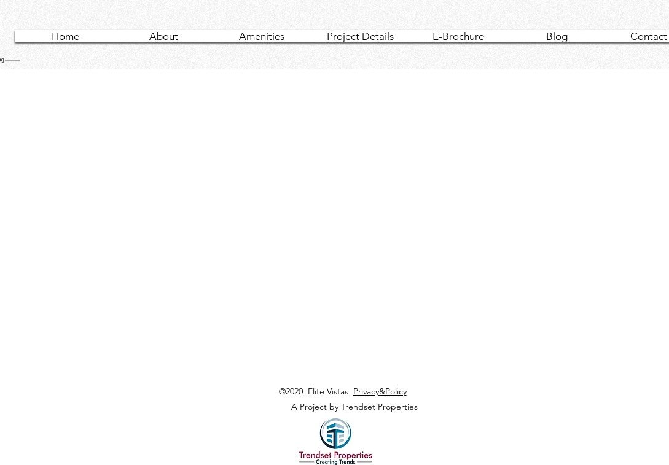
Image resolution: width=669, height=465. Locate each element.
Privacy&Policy (380, 391)
